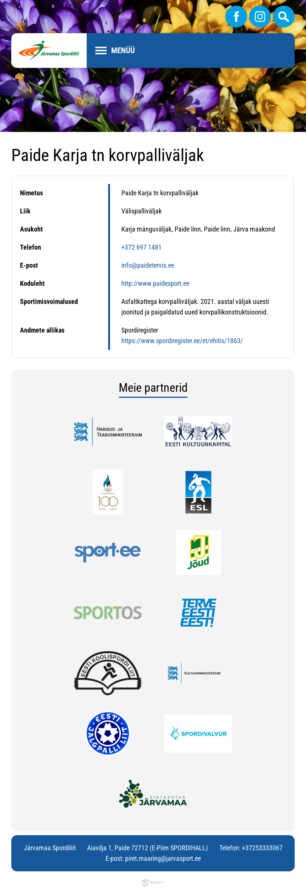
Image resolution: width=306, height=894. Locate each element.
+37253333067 (262, 848)
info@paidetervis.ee (147, 265)
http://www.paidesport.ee (155, 283)
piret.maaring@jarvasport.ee (163, 858)
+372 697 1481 (141, 247)
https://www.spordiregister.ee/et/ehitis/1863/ (182, 341)
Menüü (123, 50)
